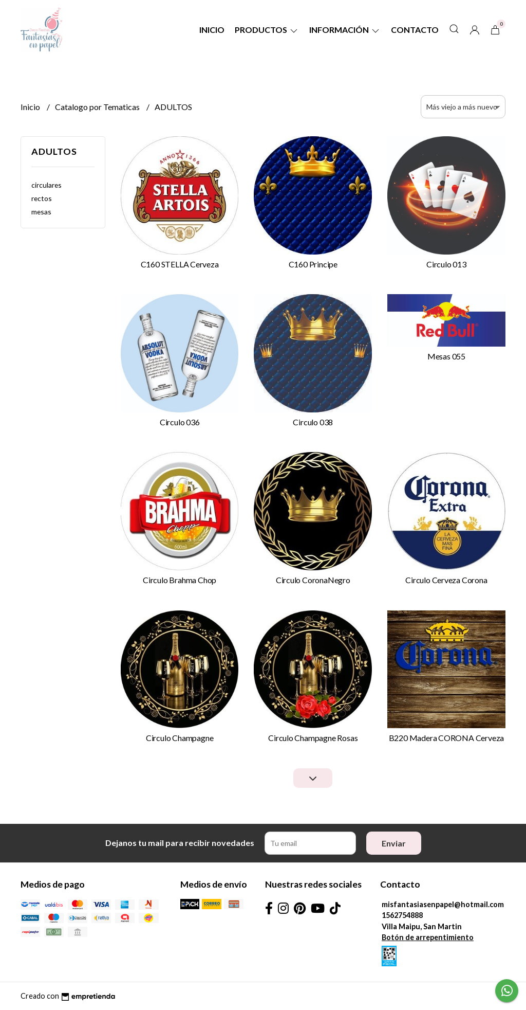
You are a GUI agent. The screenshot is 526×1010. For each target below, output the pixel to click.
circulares (46, 185)
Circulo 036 (180, 422)
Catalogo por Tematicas (98, 107)
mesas (41, 211)
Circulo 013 (446, 264)
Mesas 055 (446, 356)
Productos (267, 29)
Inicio (211, 29)
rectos (41, 198)
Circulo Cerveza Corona (446, 580)
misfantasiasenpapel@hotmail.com (443, 904)
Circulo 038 (313, 422)
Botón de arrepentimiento (428, 937)
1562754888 (402, 915)
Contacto (415, 29)
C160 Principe (313, 264)
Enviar (394, 843)
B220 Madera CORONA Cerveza (446, 738)
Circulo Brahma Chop (179, 580)
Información (345, 29)
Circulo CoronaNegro (313, 580)
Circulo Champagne (179, 738)
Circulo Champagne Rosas (313, 738)
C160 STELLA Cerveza (180, 264)
